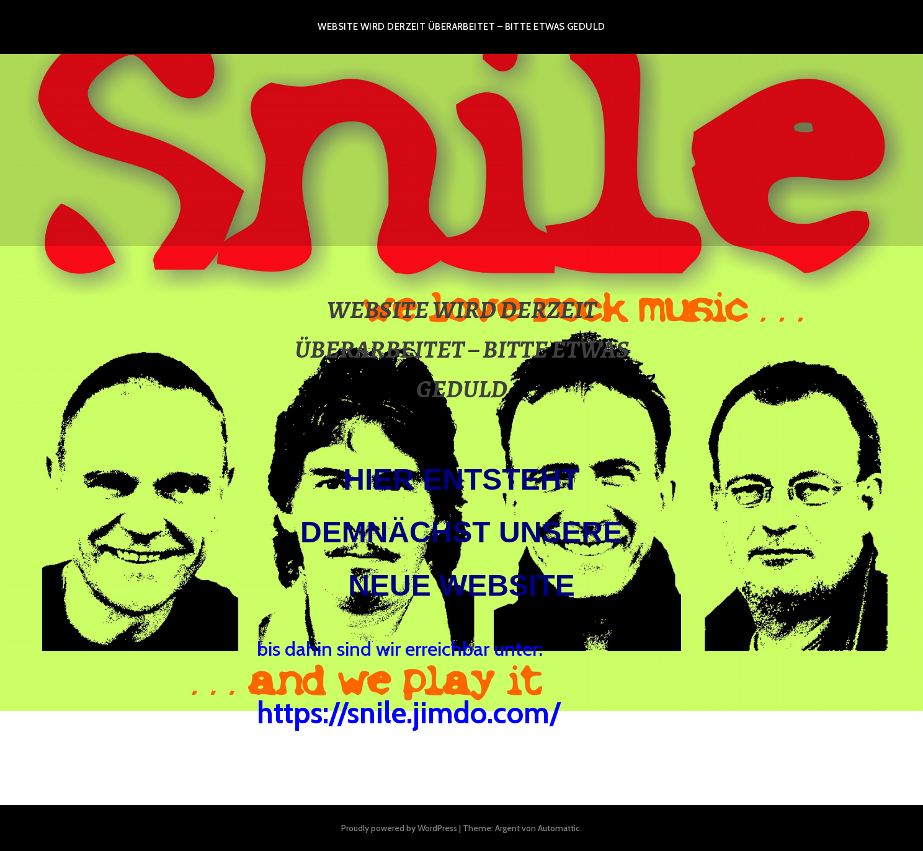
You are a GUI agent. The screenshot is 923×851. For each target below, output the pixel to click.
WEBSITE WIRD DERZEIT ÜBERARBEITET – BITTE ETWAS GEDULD (461, 26)
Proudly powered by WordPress (399, 828)
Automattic (559, 828)
